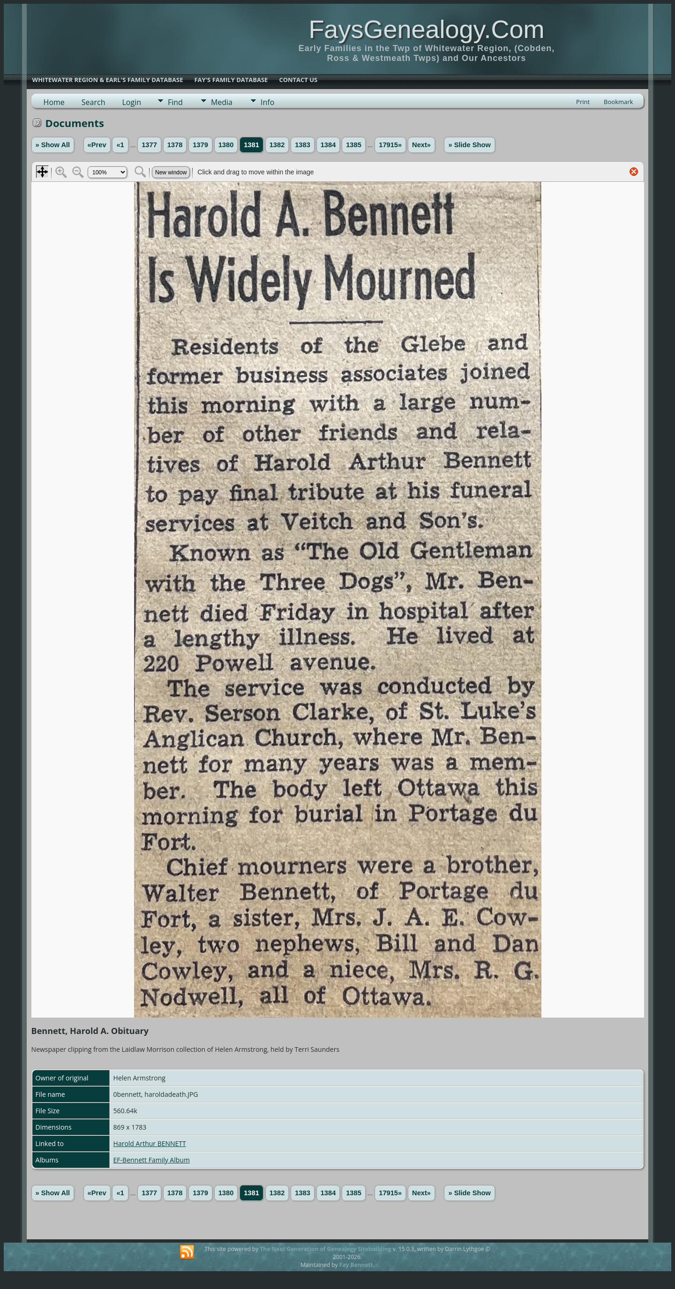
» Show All (53, 145)
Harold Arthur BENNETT (149, 1143)
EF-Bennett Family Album (151, 1159)
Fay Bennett (356, 1265)
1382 (277, 145)
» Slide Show (469, 145)
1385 (353, 145)
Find (175, 102)
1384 (328, 145)
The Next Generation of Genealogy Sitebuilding (325, 1249)
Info (267, 102)
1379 (200, 145)
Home (54, 102)
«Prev (97, 145)
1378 (175, 145)
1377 (149, 145)
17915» (390, 145)
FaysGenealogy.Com (426, 29)
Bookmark (618, 101)
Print (583, 101)
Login (131, 102)
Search (93, 102)
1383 (302, 145)
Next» (421, 145)
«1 (120, 145)
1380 (226, 145)
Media (221, 102)
